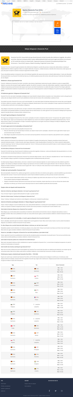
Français (56, 1)
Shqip (3, 1)
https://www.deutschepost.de (31, 12)
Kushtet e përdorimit (5, 388)
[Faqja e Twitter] (56, 390)
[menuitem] (3, 1)
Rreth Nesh (3, 383)
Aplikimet (3, 391)
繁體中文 (26, 1)
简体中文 (19, 1)
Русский (50, 1)
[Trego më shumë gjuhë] (71, 1)
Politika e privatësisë (5, 386)
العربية (8, 1)
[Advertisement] (36, 38)
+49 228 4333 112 (46, 12)
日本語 (43, 1)
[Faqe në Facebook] (49, 390)
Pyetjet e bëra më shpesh (30, 383)
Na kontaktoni (28, 386)
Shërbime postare (61, 3)
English (13, 1)
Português (38, 1)
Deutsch (62, 1)
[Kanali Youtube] (62, 390)
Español (31, 1)
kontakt (69, 3)
